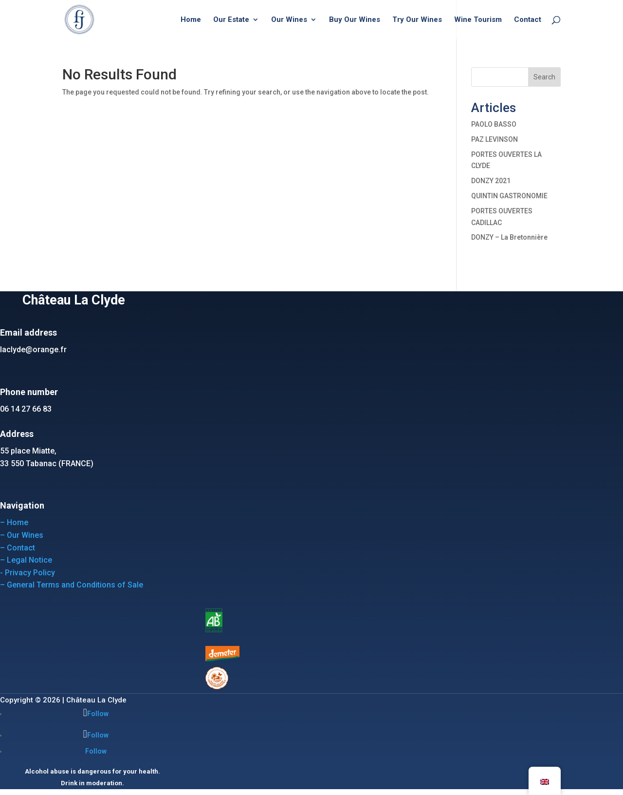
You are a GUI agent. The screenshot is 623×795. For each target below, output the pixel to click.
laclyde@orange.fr (33, 349)
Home (191, 20)
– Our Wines (21, 535)
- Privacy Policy (27, 572)
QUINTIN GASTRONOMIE (509, 196)
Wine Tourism (478, 20)
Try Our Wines (417, 20)
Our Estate (231, 20)
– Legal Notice (26, 560)
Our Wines (289, 20)
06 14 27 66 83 (26, 409)
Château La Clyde (96, 700)
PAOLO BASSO (493, 124)
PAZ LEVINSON (494, 139)
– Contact (17, 547)
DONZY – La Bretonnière (509, 237)
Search (544, 77)
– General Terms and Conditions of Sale (71, 584)
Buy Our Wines (354, 20)
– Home (14, 522)
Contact (527, 20)
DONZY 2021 (491, 181)
